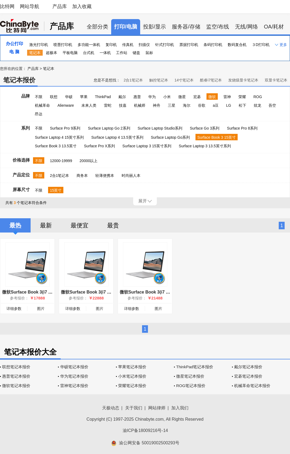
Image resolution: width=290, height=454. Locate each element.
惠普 (137, 97)
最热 (15, 225)
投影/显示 (154, 27)
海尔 (186, 105)
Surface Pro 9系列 (65, 128)
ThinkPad (103, 97)
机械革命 (42, 105)
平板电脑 (70, 53)
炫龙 (257, 105)
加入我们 (180, 408)
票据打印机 (188, 44)
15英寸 (56, 190)
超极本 (51, 53)
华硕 (69, 97)
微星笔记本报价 (190, 376)
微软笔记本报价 (16, 385)
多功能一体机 (89, 44)
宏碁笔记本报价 (248, 376)
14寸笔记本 (184, 80)
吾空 (272, 105)
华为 (152, 97)
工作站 (121, 53)
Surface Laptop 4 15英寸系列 (59, 137)
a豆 (216, 105)
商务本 (82, 175)
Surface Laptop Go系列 (170, 137)
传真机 (127, 44)
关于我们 (133, 408)
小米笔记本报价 (132, 376)
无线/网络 (246, 27)
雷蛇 (107, 105)
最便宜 (79, 225)
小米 (167, 97)
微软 (212, 97)
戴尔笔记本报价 (248, 366)
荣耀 (242, 97)
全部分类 (97, 27)
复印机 (111, 44)
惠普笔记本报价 (16, 376)
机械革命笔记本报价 (252, 385)
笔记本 (35, 53)
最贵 (113, 225)
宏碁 (197, 97)
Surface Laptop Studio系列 (159, 128)
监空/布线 (217, 27)
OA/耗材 (274, 27)
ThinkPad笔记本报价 (194, 366)
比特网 (7, 6)
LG (228, 105)
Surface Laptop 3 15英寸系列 (146, 146)
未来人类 (88, 105)
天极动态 (110, 408)
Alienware (65, 105)
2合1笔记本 (133, 80)
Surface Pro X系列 (99, 146)
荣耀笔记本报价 (132, 385)
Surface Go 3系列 (205, 128)
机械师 (139, 105)
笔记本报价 (19, 80)
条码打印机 (213, 44)
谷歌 (201, 105)
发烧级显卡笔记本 (243, 80)
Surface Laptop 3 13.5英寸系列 (205, 146)
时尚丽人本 (131, 175)
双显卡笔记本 (276, 80)
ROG (257, 97)
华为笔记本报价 (74, 376)
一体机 (105, 53)
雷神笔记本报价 (74, 385)
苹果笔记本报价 (132, 366)
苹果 (84, 97)
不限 (38, 97)
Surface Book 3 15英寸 (216, 137)
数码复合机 (237, 44)
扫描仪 (144, 44)
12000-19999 (61, 161)
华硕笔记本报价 (74, 366)
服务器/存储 (186, 27)
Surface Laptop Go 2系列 (109, 128)
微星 (182, 97)
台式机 (88, 53)
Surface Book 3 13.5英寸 (56, 146)
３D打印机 (261, 44)
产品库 (59, 6)
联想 (53, 97)
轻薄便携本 (104, 175)
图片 (41, 308)
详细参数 (13, 308)
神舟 (156, 105)
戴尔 (122, 97)
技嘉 (122, 105)
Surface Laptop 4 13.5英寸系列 (117, 137)
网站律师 (156, 408)
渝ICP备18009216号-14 (145, 430)
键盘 (136, 53)
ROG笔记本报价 (190, 385)
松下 (242, 105)
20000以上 (88, 161)
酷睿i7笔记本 (211, 80)
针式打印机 (164, 44)
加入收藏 (82, 6)
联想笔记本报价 (16, 366)
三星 (171, 105)
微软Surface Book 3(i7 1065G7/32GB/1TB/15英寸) (110, 292)
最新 (46, 225)
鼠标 (149, 53)
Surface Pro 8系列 (242, 128)
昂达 (38, 114)
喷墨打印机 (62, 44)
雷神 (227, 97)
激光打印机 (38, 44)
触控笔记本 (158, 80)
